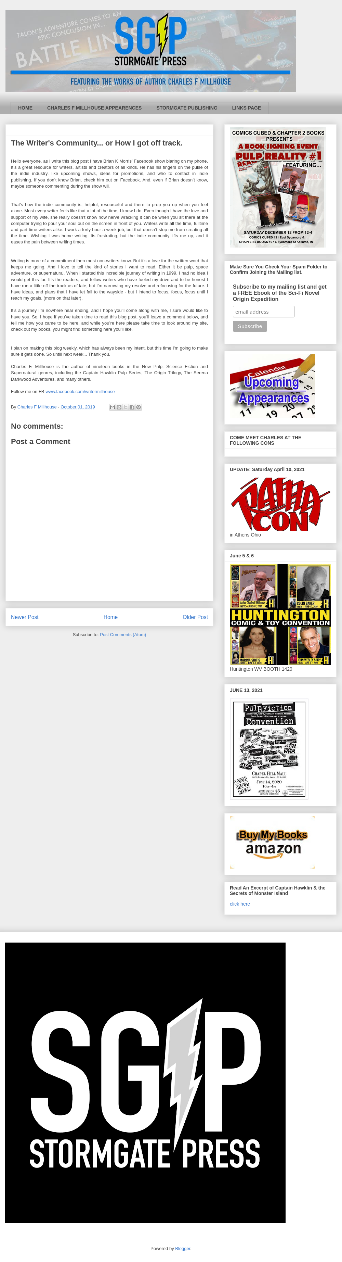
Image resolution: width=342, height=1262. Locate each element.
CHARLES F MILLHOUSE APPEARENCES (94, 108)
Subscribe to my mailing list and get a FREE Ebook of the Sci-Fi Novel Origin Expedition (280, 293)
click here (240, 904)
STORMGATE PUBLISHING (186, 108)
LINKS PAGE (246, 108)
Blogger (182, 1248)
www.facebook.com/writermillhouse (80, 391)
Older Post (195, 617)
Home (111, 617)
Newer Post (25, 617)
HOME (25, 108)
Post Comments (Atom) (123, 634)
